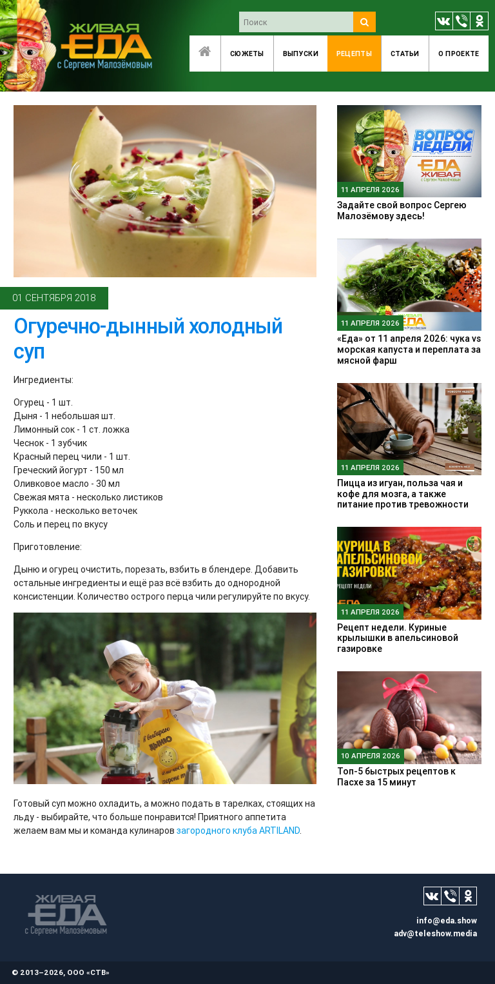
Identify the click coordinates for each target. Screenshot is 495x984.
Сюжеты (247, 53)
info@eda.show (446, 920)
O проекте (459, 53)
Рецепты (354, 53)
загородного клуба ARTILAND (238, 830)
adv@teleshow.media (435, 933)
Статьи (405, 53)
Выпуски (300, 53)
